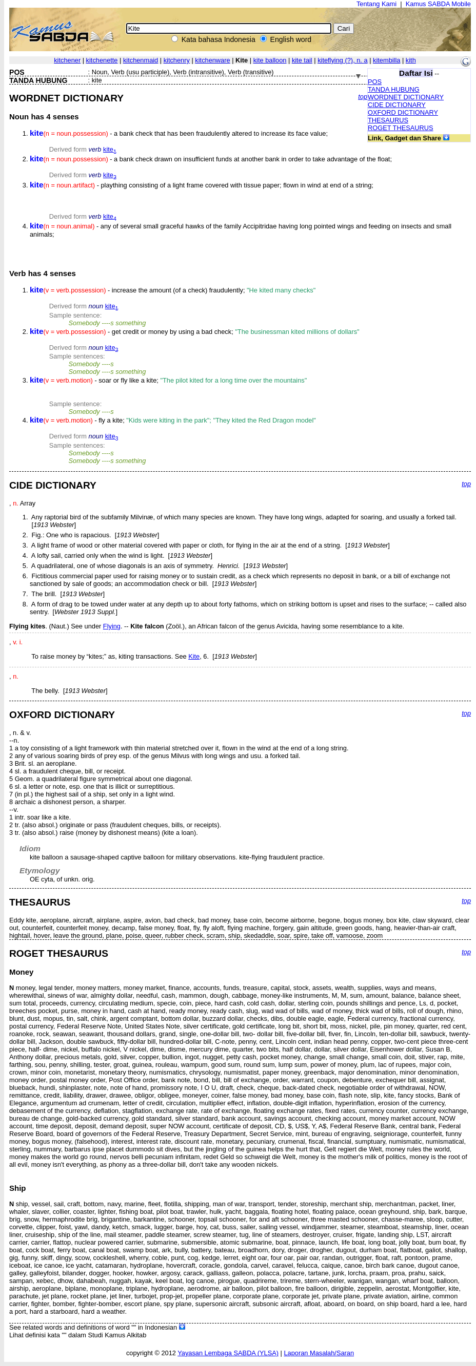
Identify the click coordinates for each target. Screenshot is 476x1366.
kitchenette (102, 60)
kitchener (67, 60)
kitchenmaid (140, 60)
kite (109, 149)
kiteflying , (342, 60)
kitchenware (212, 60)
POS (375, 82)
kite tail (302, 60)
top (362, 96)
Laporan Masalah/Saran (319, 1353)
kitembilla (386, 60)
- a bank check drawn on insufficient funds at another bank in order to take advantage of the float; (211, 159)
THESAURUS (388, 120)
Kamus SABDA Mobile (438, 4)
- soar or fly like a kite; (168, 380)
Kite (194, 656)
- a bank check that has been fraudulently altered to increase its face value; (179, 133)
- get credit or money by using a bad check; (195, 331)
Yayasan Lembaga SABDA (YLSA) (228, 1353)
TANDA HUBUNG (394, 89)
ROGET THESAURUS (400, 128)
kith (411, 60)
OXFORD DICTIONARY (403, 112)
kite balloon (270, 60)
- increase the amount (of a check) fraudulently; (172, 290)
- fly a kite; (173, 420)
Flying (112, 626)
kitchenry (177, 60)
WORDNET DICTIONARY (406, 97)
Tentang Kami (376, 4)
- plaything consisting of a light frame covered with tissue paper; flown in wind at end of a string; (201, 185)
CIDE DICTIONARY (397, 105)
